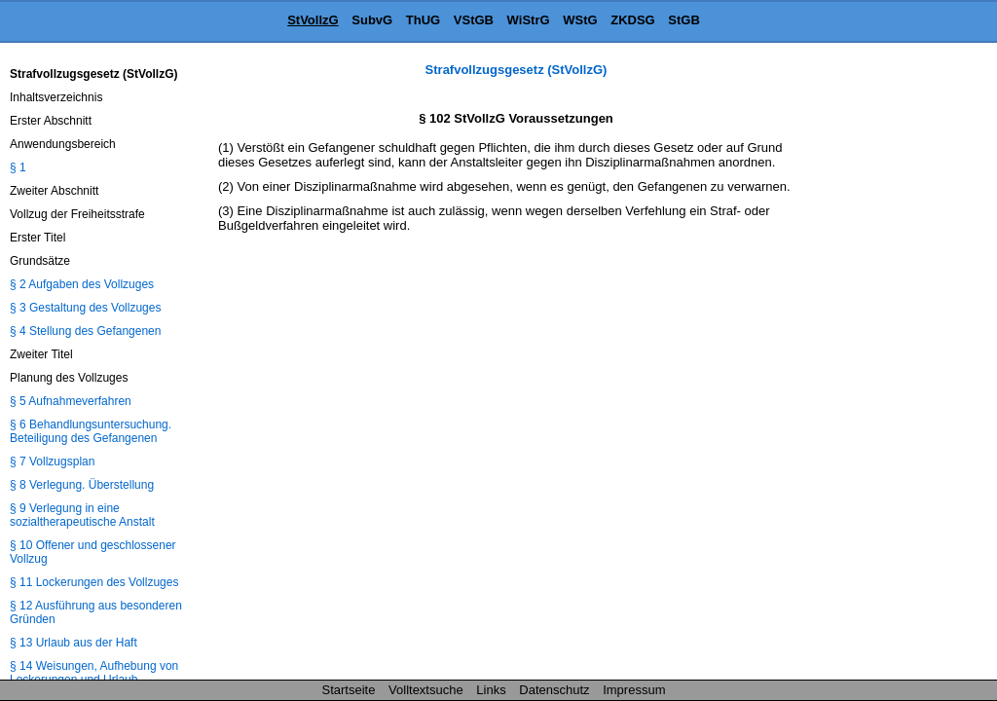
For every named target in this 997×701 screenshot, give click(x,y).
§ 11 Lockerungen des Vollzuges (94, 582)
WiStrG (528, 20)
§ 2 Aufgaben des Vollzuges (82, 284)
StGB (684, 20)
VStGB (474, 20)
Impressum (634, 690)
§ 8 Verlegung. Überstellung (82, 485)
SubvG (371, 20)
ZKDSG (632, 20)
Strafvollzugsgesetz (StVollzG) (516, 69)
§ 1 (18, 167)
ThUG (423, 20)
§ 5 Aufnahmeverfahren (70, 401)
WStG (580, 20)
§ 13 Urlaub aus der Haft (73, 642)
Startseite (349, 690)
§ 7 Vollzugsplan (52, 461)
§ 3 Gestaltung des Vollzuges (85, 307)
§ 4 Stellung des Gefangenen (85, 331)
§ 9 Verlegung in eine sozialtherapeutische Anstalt (82, 515)
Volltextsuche (425, 690)
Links (490, 690)
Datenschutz (554, 690)
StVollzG (312, 20)
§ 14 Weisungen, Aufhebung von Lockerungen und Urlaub (94, 672)
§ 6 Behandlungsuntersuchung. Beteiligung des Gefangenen (90, 431)
